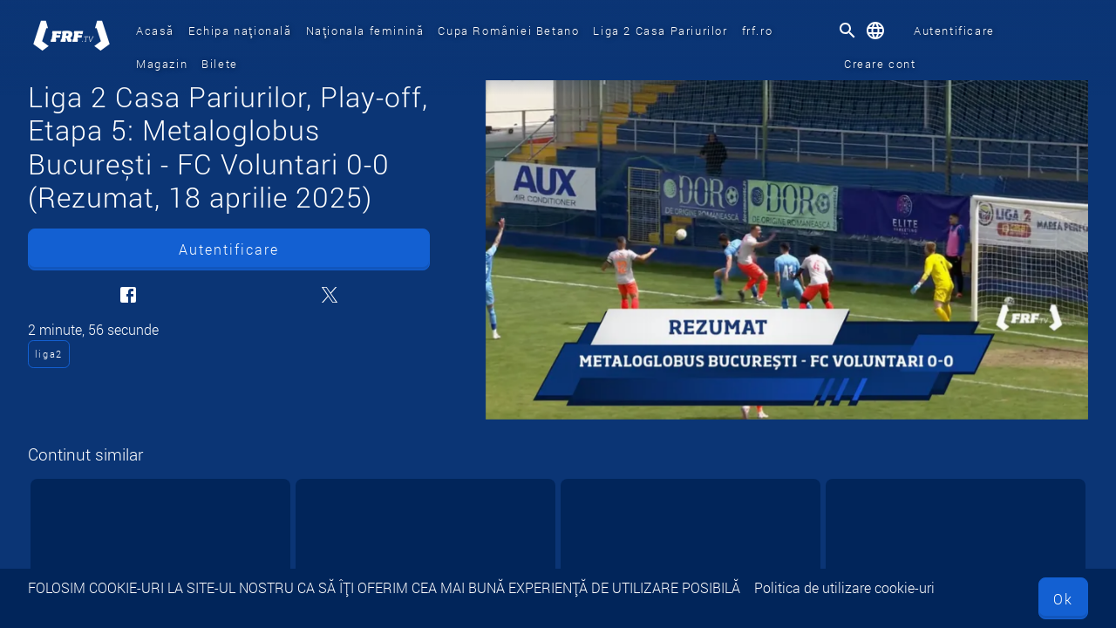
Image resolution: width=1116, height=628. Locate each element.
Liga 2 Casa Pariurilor (660, 31)
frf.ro (757, 31)
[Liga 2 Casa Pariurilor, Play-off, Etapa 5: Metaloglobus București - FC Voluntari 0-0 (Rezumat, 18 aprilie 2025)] (787, 250)
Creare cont (880, 64)
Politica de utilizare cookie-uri (844, 587)
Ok (1063, 599)
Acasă (155, 31)
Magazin (161, 64)
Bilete (219, 64)
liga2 (49, 353)
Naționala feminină (365, 31)
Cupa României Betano (508, 31)
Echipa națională (240, 31)
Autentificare (954, 31)
